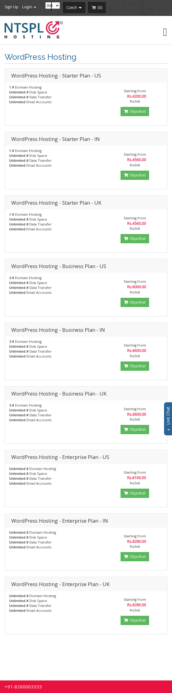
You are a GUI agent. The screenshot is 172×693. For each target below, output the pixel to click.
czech (74, 7)
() (100, 7)
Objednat (135, 111)
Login (29, 6)
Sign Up (11, 6)
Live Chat (168, 419)
